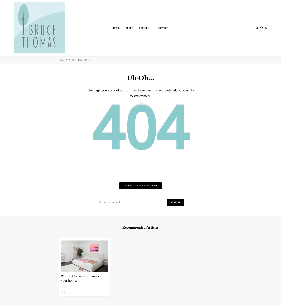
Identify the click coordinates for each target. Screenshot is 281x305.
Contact (163, 28)
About (129, 28)
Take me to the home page (140, 185)
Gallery (144, 28)
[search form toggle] (257, 28)
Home (116, 28)
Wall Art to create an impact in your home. (82, 278)
